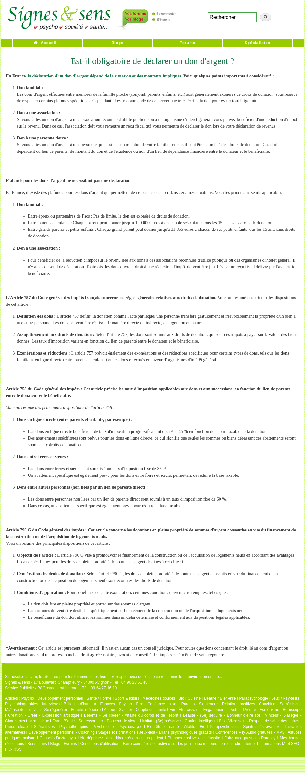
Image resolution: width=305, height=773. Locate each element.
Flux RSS (13, 749)
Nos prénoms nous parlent (139, 738)
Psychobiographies (21, 704)
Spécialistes (257, 43)
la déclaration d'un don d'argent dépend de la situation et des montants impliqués (104, 76)
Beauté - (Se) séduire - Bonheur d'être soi (221, 715)
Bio (181, 698)
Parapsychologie (253, 698)
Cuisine (194, 698)
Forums (187, 43)
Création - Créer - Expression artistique (43, 715)
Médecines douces (159, 698)
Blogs (117, 43)
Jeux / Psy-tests (285, 698)
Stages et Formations (117, 732)
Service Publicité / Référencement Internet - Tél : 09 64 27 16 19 (61, 688)
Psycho (27, 698)
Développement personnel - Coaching (62, 732)
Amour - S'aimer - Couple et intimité (135, 710)
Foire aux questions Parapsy (250, 738)
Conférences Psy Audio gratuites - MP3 (249, 732)
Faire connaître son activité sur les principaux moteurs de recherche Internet (190, 744)
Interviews (51, 704)
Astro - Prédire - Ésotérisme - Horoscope (266, 710)
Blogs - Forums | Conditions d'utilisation (85, 744)
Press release (17, 727)
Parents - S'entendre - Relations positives (218, 704)
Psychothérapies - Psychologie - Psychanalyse (101, 727)
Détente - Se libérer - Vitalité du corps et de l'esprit (131, 715)
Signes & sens (17, 682)
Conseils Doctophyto (58, 738)
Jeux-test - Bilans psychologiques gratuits (175, 732)
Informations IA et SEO (279, 744)
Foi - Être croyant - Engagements (198, 710)
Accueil (48, 43)
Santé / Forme (99, 698)
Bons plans (37, 744)
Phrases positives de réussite (194, 738)
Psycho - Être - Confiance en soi (148, 704)
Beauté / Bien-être (220, 698)
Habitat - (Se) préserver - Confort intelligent (178, 721)
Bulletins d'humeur (80, 704)
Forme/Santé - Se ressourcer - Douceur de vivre (94, 721)
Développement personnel (60, 698)
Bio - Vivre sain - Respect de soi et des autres (259, 721)
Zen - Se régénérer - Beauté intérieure (67, 710)
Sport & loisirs (127, 698)
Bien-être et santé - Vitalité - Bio (176, 727)
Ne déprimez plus (96, 738)
